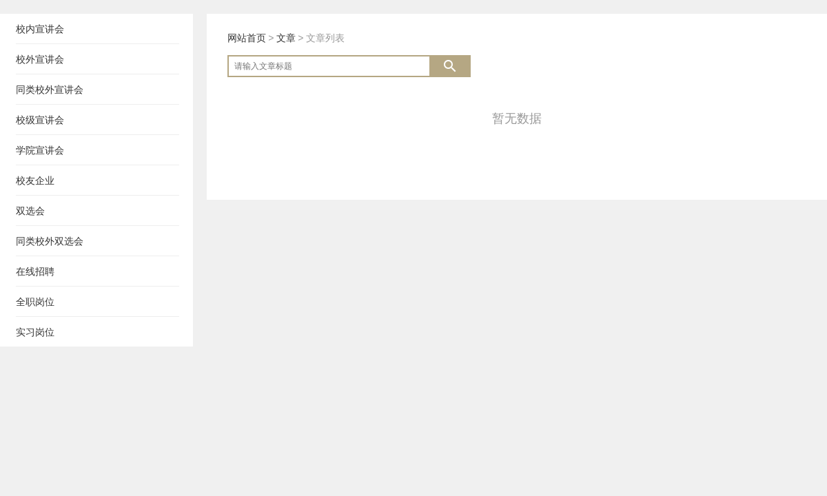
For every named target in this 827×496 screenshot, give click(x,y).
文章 (286, 37)
